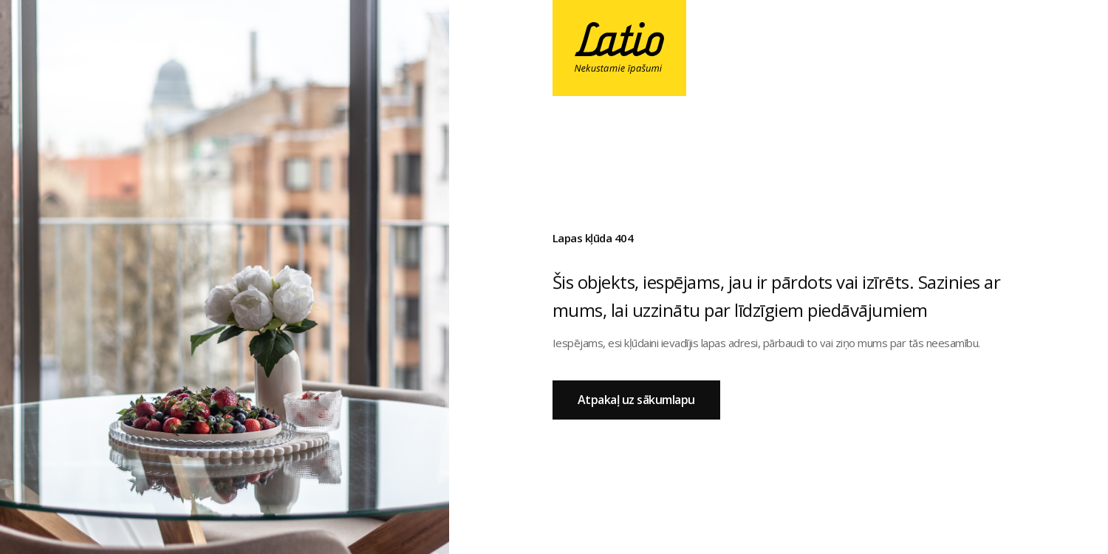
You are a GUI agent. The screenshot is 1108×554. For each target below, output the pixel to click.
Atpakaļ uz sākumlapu (636, 399)
